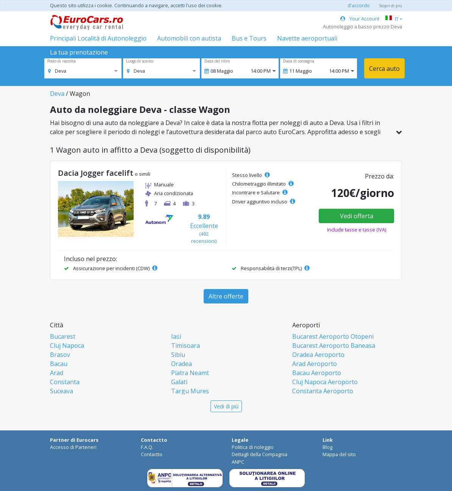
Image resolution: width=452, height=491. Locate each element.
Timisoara (185, 345)
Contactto (151, 454)
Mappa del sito (339, 454)
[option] (57, 70)
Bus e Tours (249, 38)
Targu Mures (190, 391)
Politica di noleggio (253, 447)
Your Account (359, 18)
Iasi (176, 336)
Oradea (181, 364)
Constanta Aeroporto (322, 391)
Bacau (58, 364)
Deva (57, 93)
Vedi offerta (356, 216)
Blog (327, 447)
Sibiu (178, 354)
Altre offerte (226, 296)
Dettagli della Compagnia (259, 454)
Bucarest (62, 336)
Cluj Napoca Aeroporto (325, 382)
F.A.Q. (147, 447)
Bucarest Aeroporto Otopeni (333, 336)
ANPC (238, 461)
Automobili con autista (189, 38)
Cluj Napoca (67, 345)
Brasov (60, 354)
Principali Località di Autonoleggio (98, 38)
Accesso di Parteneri (73, 447)
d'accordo (359, 5)
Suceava (61, 391)
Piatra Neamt (190, 373)
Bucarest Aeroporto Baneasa (333, 345)
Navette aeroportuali (307, 38)
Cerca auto (384, 68)
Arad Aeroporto (314, 364)
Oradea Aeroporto (318, 354)
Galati (179, 382)
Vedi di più (226, 406)
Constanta (64, 382)
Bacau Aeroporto (316, 373)
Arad (56, 373)
